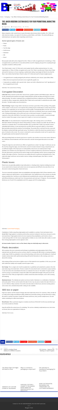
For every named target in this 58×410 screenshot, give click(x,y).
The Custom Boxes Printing (14, 87)
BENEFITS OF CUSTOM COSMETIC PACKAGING (9, 387)
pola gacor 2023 (6, 337)
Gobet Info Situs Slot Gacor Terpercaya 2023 (13, 327)
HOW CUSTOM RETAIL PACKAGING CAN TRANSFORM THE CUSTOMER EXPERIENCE (46, 386)
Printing (19, 26)
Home (1, 17)
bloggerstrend (6, 26)
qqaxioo (4, 331)
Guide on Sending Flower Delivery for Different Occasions (12, 349)
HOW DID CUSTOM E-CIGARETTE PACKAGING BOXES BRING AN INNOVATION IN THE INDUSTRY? (28, 388)
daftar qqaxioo (6, 333)
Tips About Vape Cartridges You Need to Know (10, 368)
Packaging (7, 17)
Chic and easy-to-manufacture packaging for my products (47, 369)
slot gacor (4, 322)
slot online (4, 320)
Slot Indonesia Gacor (7, 324)
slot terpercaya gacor (7, 329)
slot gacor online (6, 318)
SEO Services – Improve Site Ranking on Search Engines (45, 349)
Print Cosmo (10, 313)
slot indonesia (5, 326)
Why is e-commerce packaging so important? (28, 368)
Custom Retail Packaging (13, 228)
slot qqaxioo (5, 335)
